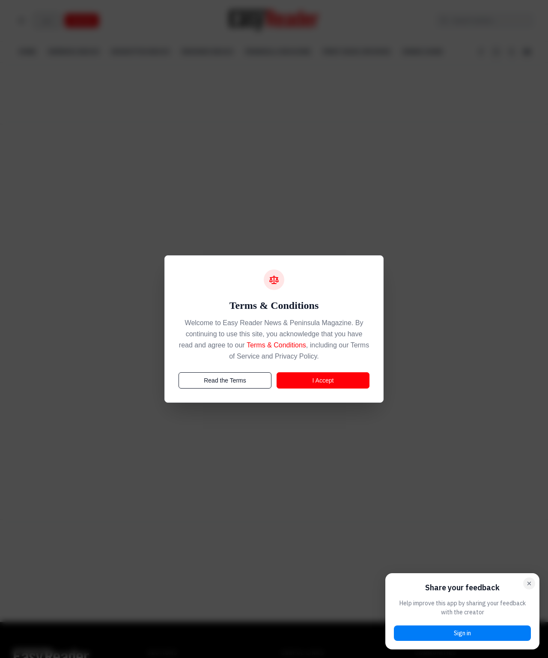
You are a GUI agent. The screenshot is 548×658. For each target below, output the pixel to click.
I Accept (323, 380)
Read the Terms (225, 380)
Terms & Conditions (276, 345)
